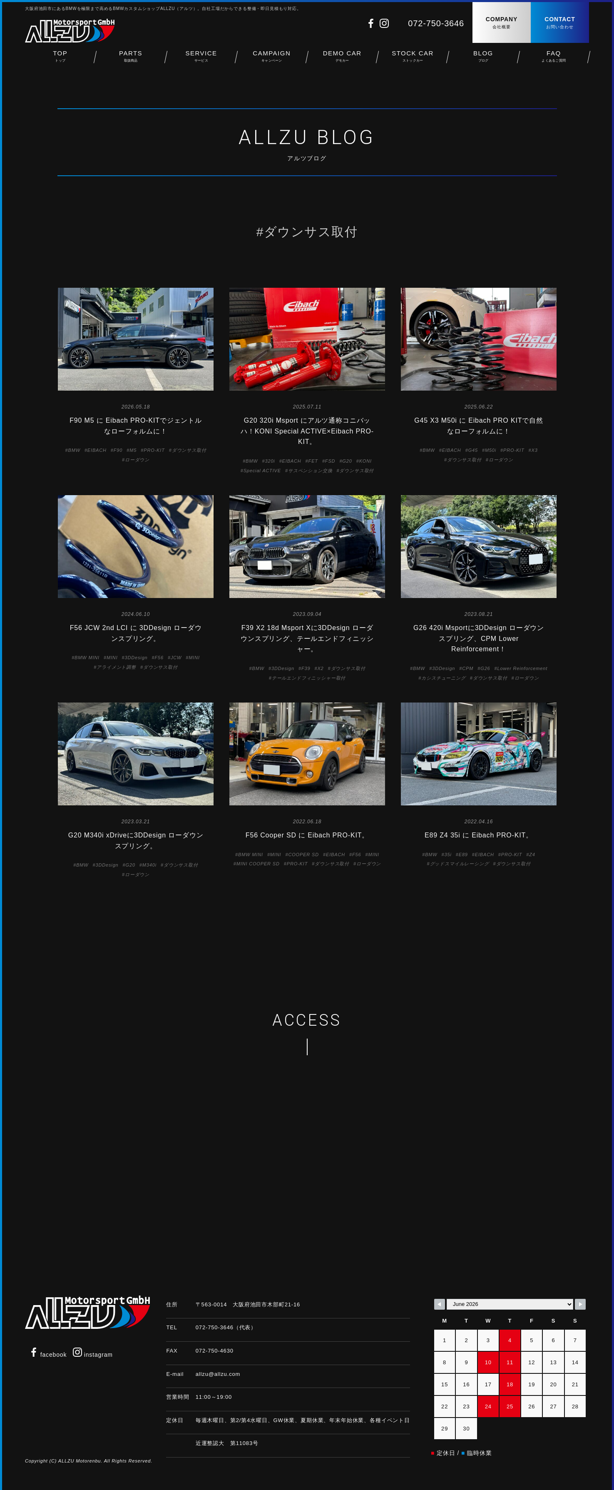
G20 (347, 460)
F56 (159, 657)
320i (270, 460)
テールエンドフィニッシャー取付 (309, 677)
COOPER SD (303, 854)
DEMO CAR (342, 58)
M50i (490, 450)
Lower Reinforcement (522, 668)
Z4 (532, 854)
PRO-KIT (154, 450)
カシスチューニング (443, 677)
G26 (485, 668)
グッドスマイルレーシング (459, 863)
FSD (330, 460)
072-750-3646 (436, 23)
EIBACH (97, 450)
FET (313, 460)
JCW (176, 657)
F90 (118, 450)
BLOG (483, 58)
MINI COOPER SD (258, 863)
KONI (365, 460)
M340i (149, 864)
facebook (48, 1354)
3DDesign (136, 657)
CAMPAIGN (271, 58)
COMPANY (502, 23)
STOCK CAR (413, 58)
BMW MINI (87, 657)
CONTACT (560, 23)
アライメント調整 (116, 667)
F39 (305, 668)
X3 (535, 450)
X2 (320, 668)
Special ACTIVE (262, 470)
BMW (74, 450)
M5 (133, 450)
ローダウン (137, 459)
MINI (112, 657)
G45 (473, 450)
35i (448, 854)
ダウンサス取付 (189, 450)
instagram (93, 1354)
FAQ (554, 58)
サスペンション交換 (310, 470)
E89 (463, 854)
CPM (467, 668)
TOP (60, 58)
